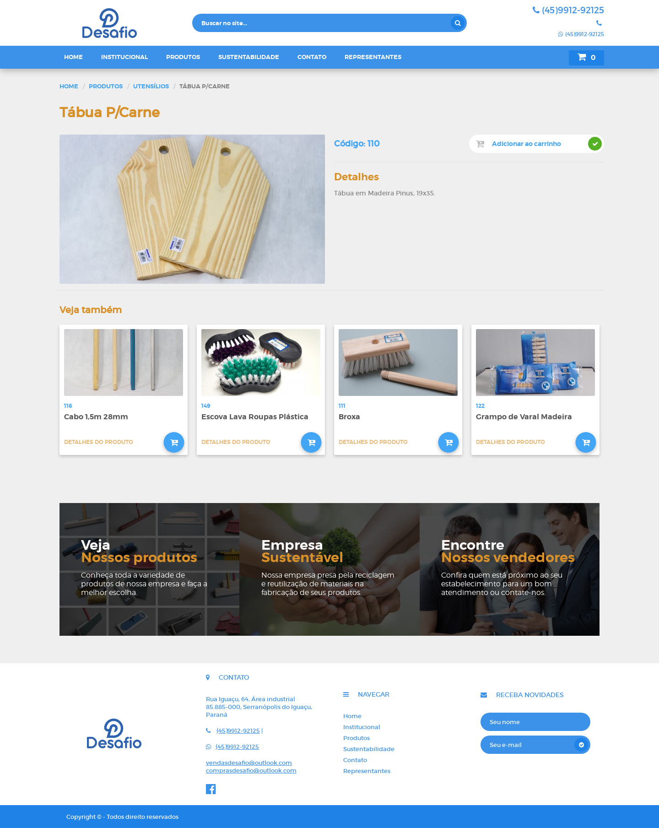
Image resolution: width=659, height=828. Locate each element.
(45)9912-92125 (568, 10)
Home (73, 57)
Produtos (183, 57)
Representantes (373, 57)
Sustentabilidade (248, 57)
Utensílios (151, 86)
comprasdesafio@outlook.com (251, 770)
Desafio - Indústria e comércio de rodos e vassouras (123, 23)
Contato (311, 57)
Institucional (124, 57)
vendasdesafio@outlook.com (249, 763)
